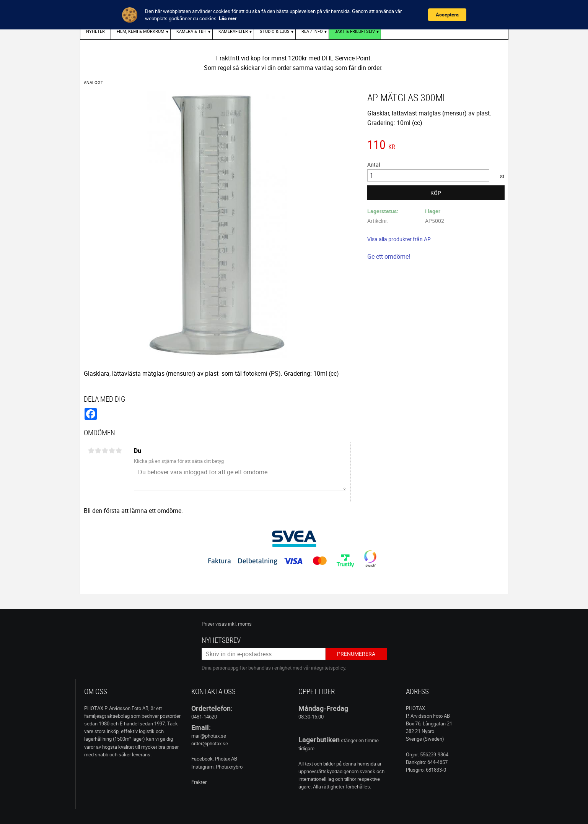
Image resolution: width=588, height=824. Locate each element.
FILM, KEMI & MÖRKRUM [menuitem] (141, 31)
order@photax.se (209, 743)
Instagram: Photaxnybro (217, 766)
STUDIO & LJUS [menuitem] (275, 31)
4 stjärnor (112, 450)
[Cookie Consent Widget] (294, 14)
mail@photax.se (208, 735)
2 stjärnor (98, 450)
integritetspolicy (328, 667)
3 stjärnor (105, 450)
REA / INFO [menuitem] (312, 31)
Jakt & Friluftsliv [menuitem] (355, 31)
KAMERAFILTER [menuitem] (233, 31)
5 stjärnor (119, 450)
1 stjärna (91, 450)
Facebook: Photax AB (214, 758)
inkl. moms (240, 623)
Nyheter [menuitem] (95, 31)
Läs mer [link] (228, 18)
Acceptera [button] (447, 14)
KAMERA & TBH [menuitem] (191, 31)
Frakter (199, 782)
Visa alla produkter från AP (399, 239)
